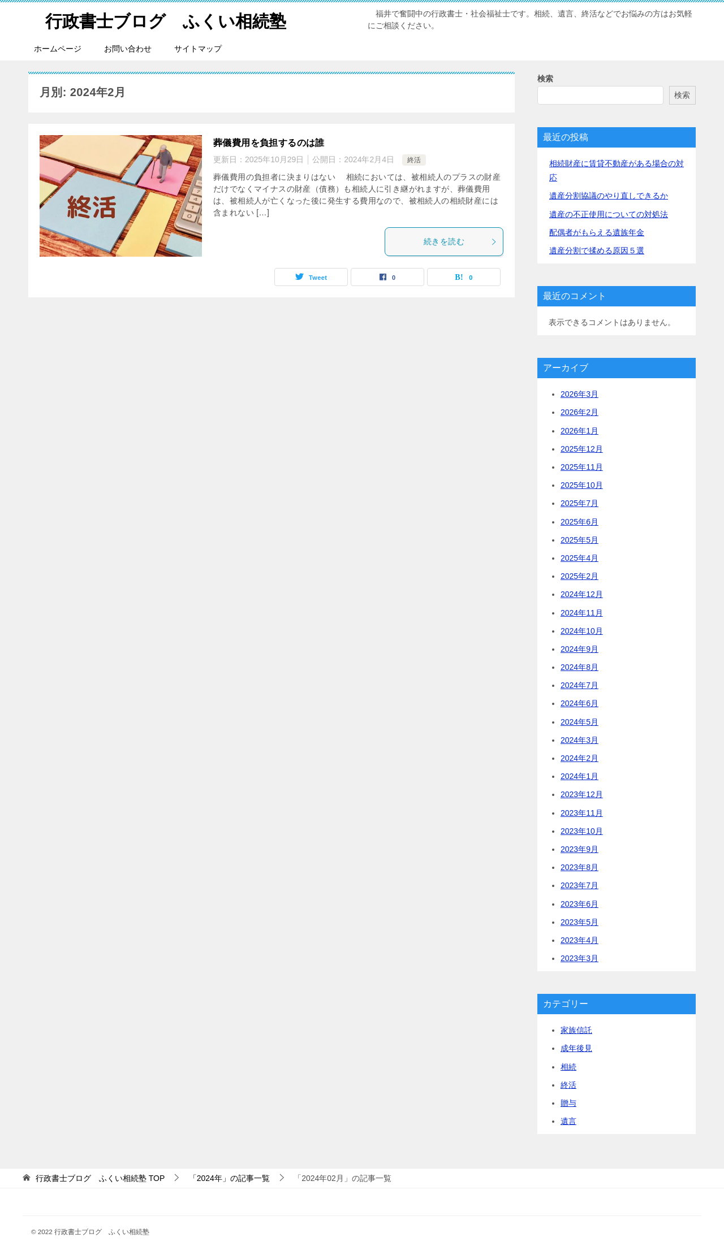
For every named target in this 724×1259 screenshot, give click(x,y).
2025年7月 (579, 503)
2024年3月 (579, 740)
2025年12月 (582, 448)
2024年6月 (579, 703)
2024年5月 (579, 721)
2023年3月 (579, 958)
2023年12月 (582, 794)
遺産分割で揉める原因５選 (596, 250)
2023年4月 (579, 940)
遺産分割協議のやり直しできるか (608, 195)
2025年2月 (579, 576)
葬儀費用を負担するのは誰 (269, 143)
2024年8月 (579, 667)
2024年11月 (582, 612)
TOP (100, 1178)
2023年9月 (579, 849)
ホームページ (57, 48)
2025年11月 (582, 466)
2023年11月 (582, 812)
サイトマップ (198, 48)
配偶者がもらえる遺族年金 (596, 232)
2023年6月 (579, 903)
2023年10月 (582, 831)
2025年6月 (579, 521)
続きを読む (460, 241)
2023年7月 (579, 885)
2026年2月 (579, 412)
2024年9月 (579, 649)
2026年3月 (579, 394)
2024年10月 (582, 630)
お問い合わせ (128, 48)
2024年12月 (582, 594)
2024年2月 (579, 758)
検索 (545, 78)
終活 (414, 160)
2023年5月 (579, 922)
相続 (568, 1066)
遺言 (568, 1121)
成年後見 (576, 1048)
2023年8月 (579, 867)
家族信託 (576, 1030)
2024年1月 (579, 776)
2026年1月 (579, 430)
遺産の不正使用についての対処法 (608, 214)
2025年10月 (582, 485)
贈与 (568, 1102)
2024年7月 (579, 685)
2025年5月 (579, 539)
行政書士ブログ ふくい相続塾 (165, 19)
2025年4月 (579, 558)
